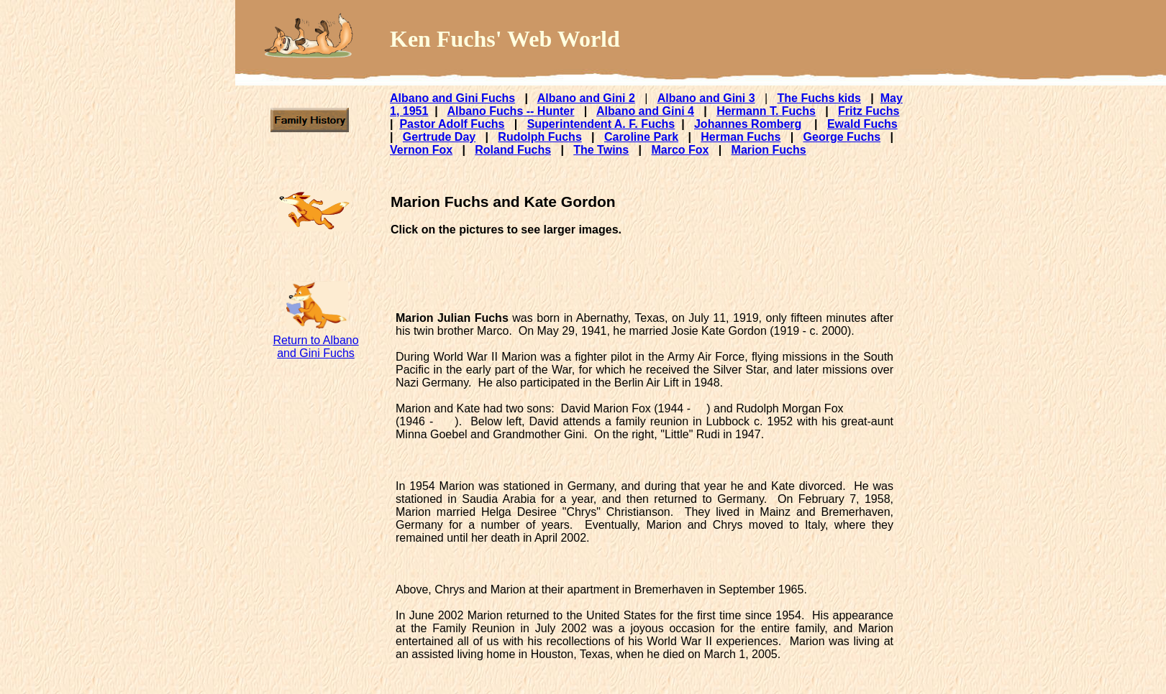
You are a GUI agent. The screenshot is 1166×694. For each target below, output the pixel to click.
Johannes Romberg (747, 124)
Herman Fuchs (740, 137)
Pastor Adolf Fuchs (451, 124)
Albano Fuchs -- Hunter (511, 111)
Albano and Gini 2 (586, 98)
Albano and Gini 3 (706, 98)
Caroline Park (641, 137)
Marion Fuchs (769, 150)
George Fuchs (842, 137)
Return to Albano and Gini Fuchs (315, 346)
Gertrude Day (439, 137)
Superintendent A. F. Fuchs (601, 124)
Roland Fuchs (513, 150)
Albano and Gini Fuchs (452, 98)
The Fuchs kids (818, 98)
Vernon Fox (421, 150)
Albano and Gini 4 (645, 111)
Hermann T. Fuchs (766, 111)
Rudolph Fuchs (539, 137)
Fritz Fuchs (868, 111)
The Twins (601, 150)
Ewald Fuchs (862, 124)
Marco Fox (680, 150)
